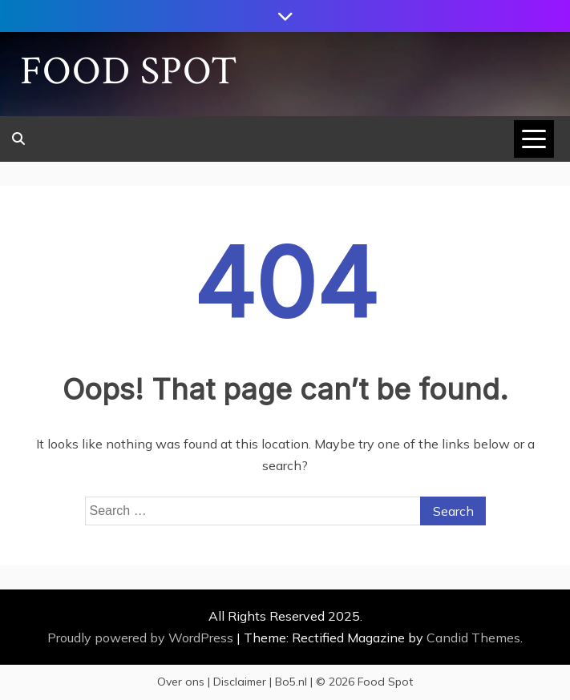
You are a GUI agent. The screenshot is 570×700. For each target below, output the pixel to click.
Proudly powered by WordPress (141, 638)
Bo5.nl (291, 681)
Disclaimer (239, 681)
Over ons (180, 681)
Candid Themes (473, 638)
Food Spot (129, 72)
